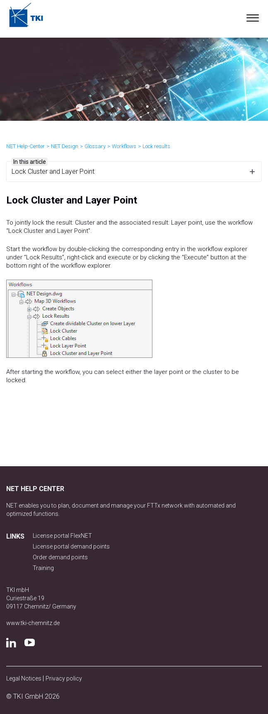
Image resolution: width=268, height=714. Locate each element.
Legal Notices (24, 678)
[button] (252, 16)
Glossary (95, 146)
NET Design (64, 146)
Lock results (156, 146)
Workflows (124, 146)
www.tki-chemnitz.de (33, 623)
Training (43, 568)
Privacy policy (64, 678)
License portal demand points (71, 546)
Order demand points (60, 557)
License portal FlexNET (62, 535)
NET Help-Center (25, 146)
